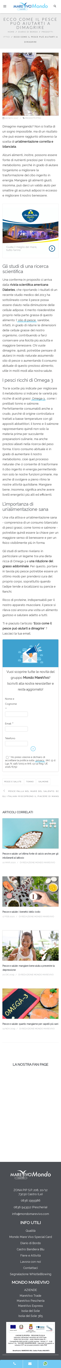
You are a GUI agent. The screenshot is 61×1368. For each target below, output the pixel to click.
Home (11, 32)
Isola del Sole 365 (30, 1316)
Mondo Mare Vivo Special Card (30, 1237)
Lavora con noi (30, 1261)
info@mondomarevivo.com (30, 1214)
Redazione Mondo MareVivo (38, 862)
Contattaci (30, 1268)
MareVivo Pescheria (30, 1300)
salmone (43, 782)
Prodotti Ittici (33, 118)
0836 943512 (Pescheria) (30, 1207)
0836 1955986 (30, 1200)
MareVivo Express (30, 1305)
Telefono (10, 738)
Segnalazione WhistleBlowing (30, 1274)
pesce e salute (12, 782)
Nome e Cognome (11, 703)
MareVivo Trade (30, 1295)
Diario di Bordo (28, 32)
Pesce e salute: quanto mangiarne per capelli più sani (30, 1024)
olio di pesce (27, 320)
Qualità (30, 1230)
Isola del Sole (30, 1311)
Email (9, 723)
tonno (30, 782)
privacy (40, 760)
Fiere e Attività (30, 1255)
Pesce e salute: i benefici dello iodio (21, 912)
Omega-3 (38, 398)
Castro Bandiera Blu (30, 1249)
